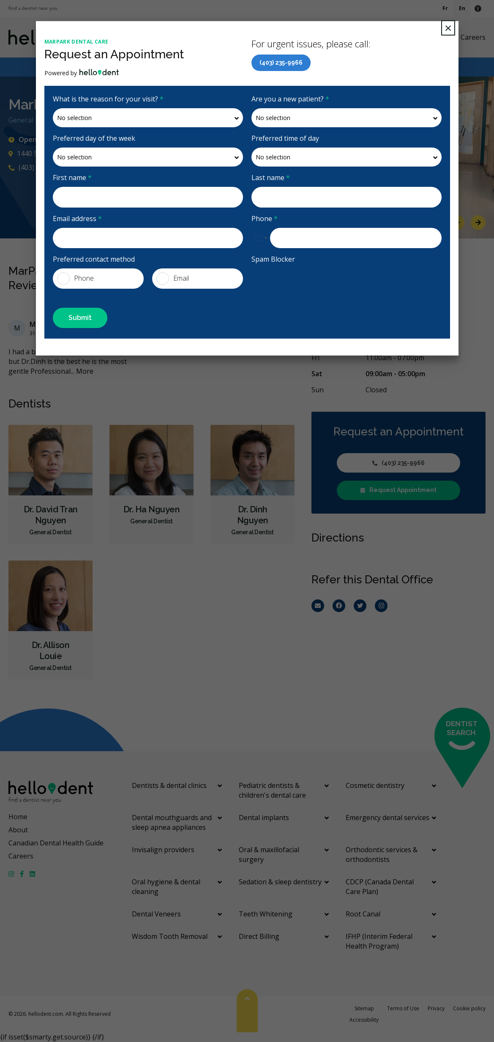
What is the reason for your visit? (108, 99)
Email (172, 278)
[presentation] (315, 284)
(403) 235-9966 (281, 62)
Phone (264, 218)
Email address (77, 218)
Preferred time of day (285, 138)
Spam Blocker (273, 259)
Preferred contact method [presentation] (94, 259)
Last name (270, 177)
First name (72, 177)
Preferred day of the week (94, 138)
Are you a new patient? (290, 99)
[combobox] (261, 238)
